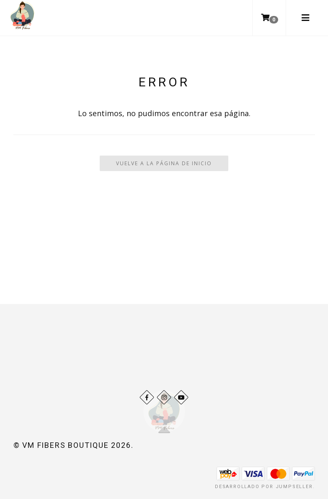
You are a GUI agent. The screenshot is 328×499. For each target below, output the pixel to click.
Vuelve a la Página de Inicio (164, 163)
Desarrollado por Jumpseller (264, 486)
